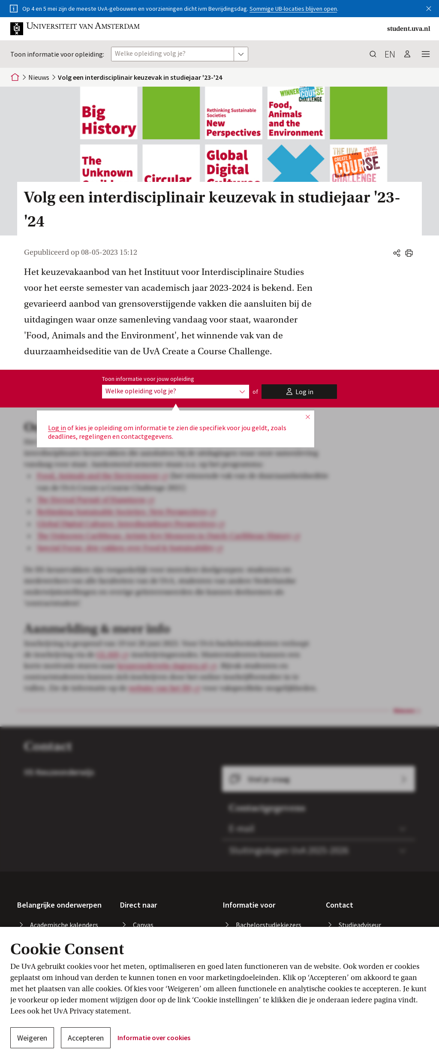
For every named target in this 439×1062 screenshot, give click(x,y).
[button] (428, 6)
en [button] (390, 54)
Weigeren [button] (32, 1038)
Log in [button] (57, 427)
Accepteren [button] (86, 1038)
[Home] (15, 77)
